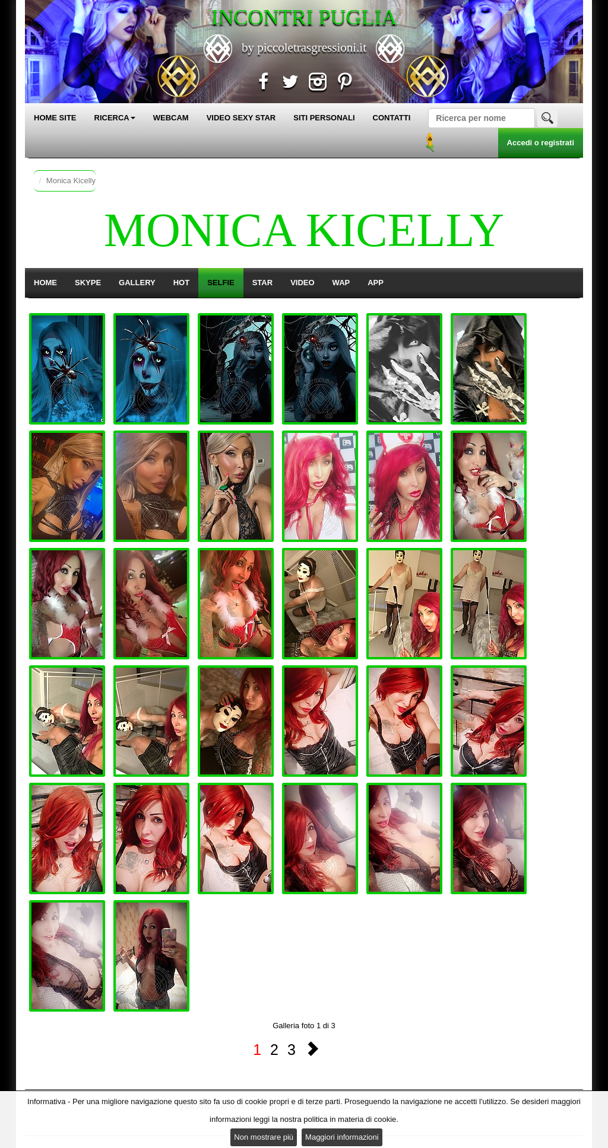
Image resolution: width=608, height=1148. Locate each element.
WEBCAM (171, 117)
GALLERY (137, 282)
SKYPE (88, 282)
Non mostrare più (263, 1137)
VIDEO (302, 282)
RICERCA (114, 117)
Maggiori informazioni (342, 1137)
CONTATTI (392, 117)
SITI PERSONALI (323, 117)
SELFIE (221, 282)
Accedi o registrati (540, 142)
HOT (181, 282)
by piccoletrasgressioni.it (304, 47)
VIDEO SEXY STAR (241, 117)
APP (376, 282)
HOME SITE (55, 117)
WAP (341, 282)
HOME (45, 282)
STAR (262, 282)
